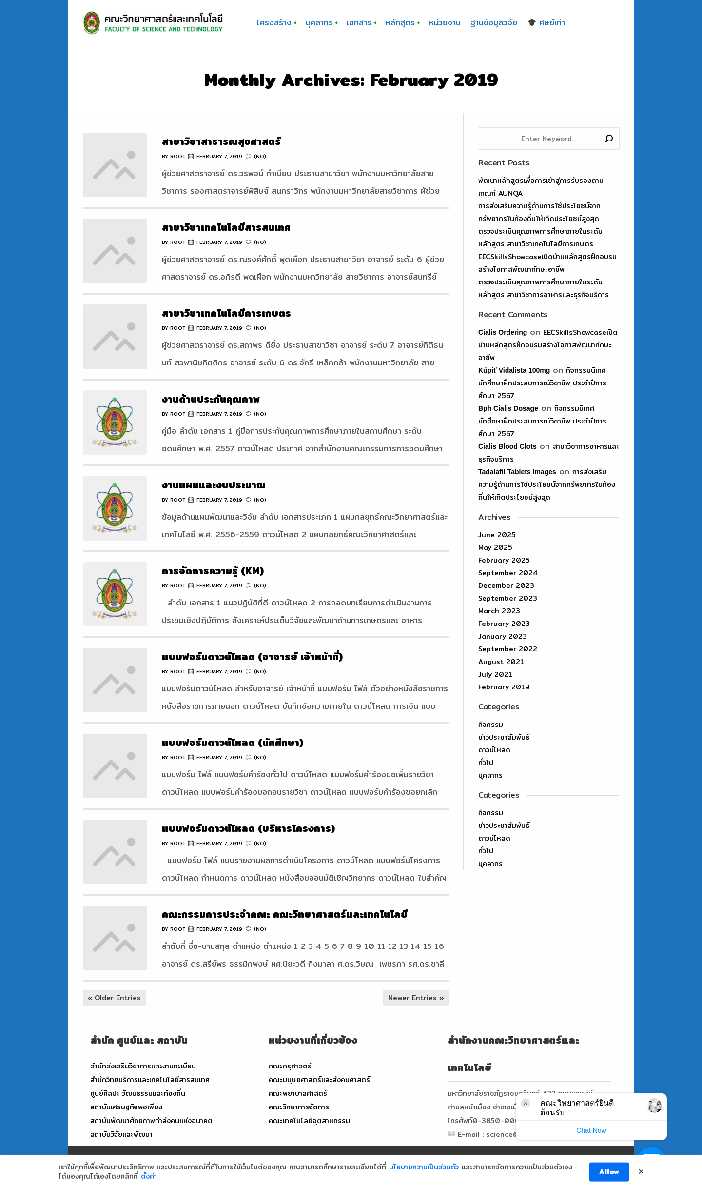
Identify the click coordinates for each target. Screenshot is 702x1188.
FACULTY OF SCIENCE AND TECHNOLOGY (306, 1167)
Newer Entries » (416, 997)
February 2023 (504, 623)
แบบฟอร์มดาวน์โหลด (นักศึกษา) (232, 742)
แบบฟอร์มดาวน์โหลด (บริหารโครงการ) (248, 828)
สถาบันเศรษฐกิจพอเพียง (126, 1107)
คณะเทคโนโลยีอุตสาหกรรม (309, 1120)
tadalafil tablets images (517, 472)
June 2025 (497, 534)
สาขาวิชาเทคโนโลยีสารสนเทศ (226, 227)
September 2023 (507, 598)
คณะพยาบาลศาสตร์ (298, 1093)
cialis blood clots (507, 446)
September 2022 (507, 649)
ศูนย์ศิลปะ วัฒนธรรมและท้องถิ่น (137, 1093)
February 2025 (504, 560)
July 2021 (495, 674)
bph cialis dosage (508, 408)
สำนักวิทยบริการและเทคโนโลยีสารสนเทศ (150, 1079)
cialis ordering (502, 332)
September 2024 (508, 572)
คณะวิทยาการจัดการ (299, 1107)
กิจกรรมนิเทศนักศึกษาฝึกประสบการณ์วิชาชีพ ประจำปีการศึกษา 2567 (542, 383)
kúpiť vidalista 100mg (514, 370)
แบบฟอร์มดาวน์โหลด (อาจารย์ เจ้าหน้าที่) (252, 656)
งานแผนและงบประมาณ (214, 484)
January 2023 (502, 636)
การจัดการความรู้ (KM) (213, 570)
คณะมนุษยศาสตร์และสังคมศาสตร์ (319, 1079)
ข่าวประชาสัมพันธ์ (503, 737)
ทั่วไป (485, 762)
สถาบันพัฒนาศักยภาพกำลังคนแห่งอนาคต (151, 1120)
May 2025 (495, 547)
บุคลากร (490, 775)
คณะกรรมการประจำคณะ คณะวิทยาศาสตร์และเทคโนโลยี (285, 914)
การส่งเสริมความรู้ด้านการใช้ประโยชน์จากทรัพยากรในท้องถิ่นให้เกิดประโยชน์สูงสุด (546, 484)
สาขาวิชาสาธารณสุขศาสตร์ (221, 141)
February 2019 (503, 687)
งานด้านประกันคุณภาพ (211, 398)
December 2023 (506, 585)
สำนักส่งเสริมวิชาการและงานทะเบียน (143, 1066)
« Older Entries (114, 997)
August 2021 (501, 661)
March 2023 (499, 610)
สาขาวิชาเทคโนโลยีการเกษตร (226, 313)
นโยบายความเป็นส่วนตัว (424, 1180)
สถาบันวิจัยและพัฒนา (121, 1134)
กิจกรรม (490, 724)
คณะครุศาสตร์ (290, 1066)
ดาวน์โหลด (494, 750)
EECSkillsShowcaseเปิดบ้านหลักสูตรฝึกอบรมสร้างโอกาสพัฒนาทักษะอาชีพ (548, 345)
